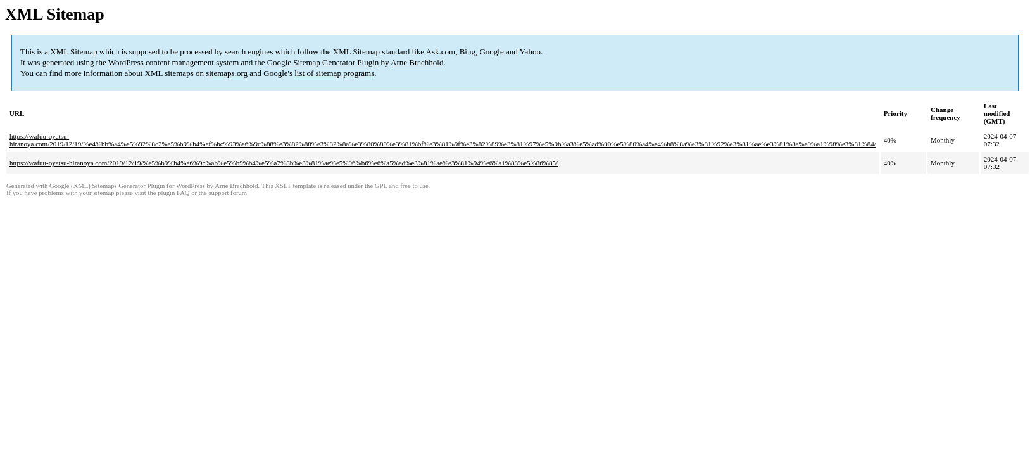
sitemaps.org (227, 73)
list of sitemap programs (334, 73)
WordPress (126, 62)
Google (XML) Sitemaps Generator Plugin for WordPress (127, 185)
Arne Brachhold (417, 62)
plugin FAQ (173, 192)
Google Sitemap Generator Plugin (323, 62)
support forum (227, 192)
